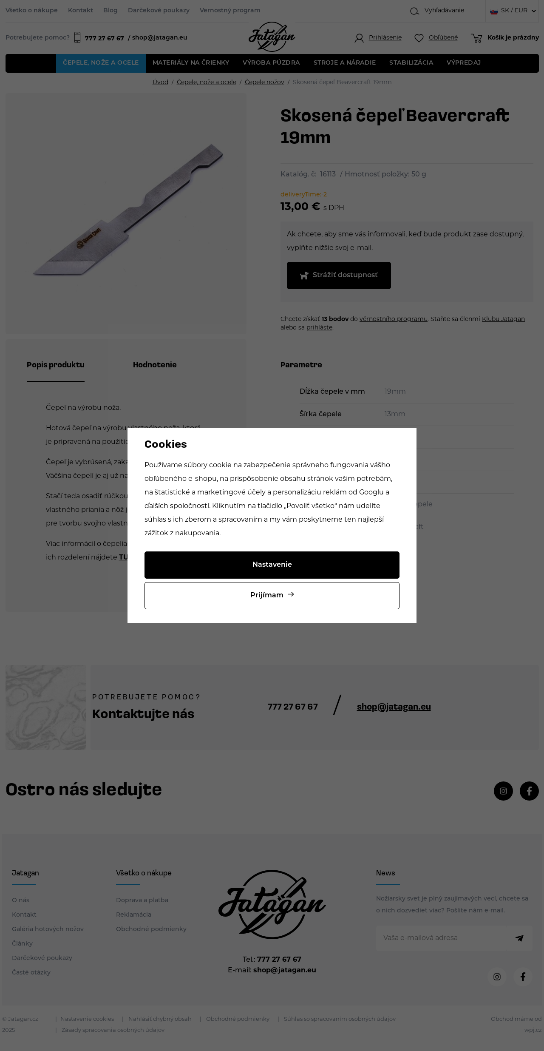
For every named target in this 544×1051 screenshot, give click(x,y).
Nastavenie (272, 565)
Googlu (371, 492)
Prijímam (266, 595)
